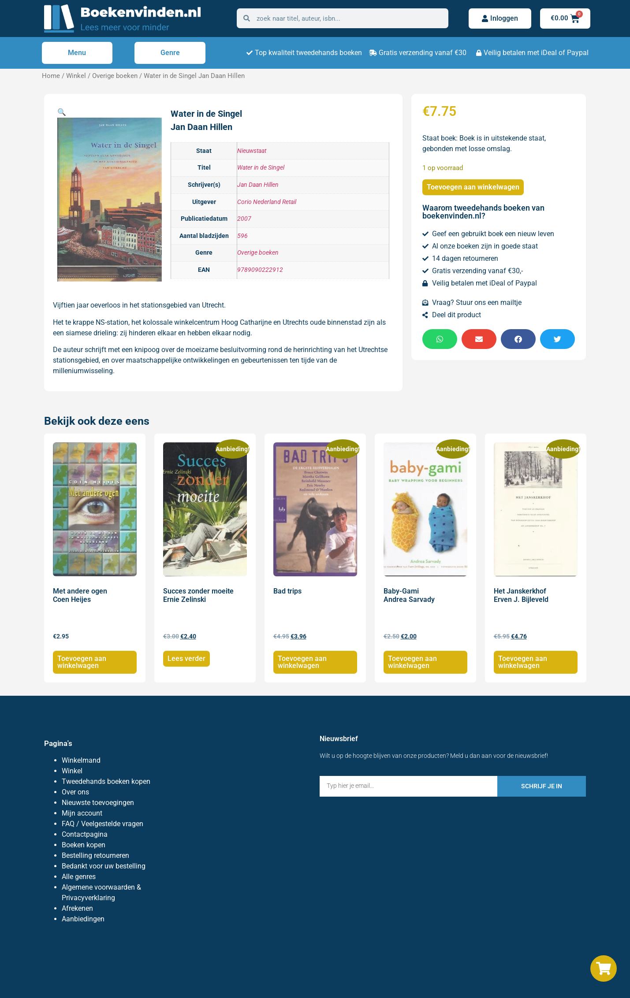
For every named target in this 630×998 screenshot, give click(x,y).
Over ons (75, 792)
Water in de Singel (260, 167)
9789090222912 (260, 270)
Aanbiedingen (83, 919)
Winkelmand (81, 760)
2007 (244, 219)
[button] (61, 112)
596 (242, 236)
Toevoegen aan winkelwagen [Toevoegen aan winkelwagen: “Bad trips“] (302, 662)
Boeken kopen (83, 845)
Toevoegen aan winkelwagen (473, 187)
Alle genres (79, 876)
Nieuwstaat (251, 151)
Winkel (76, 76)
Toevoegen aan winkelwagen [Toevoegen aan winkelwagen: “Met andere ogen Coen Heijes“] (81, 662)
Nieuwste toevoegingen (98, 802)
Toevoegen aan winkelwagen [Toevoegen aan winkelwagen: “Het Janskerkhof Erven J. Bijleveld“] (522, 662)
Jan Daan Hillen (258, 185)
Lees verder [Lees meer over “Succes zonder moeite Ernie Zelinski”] (186, 658)
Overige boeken (115, 76)
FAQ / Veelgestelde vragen (102, 824)
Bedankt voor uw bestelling (103, 866)
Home (51, 76)
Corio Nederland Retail (266, 202)
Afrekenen (77, 908)
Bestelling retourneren (95, 855)
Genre (170, 52)
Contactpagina (85, 834)
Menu (77, 52)
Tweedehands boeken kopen (106, 781)
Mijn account (82, 813)
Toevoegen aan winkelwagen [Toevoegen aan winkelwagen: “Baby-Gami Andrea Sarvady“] (412, 662)
